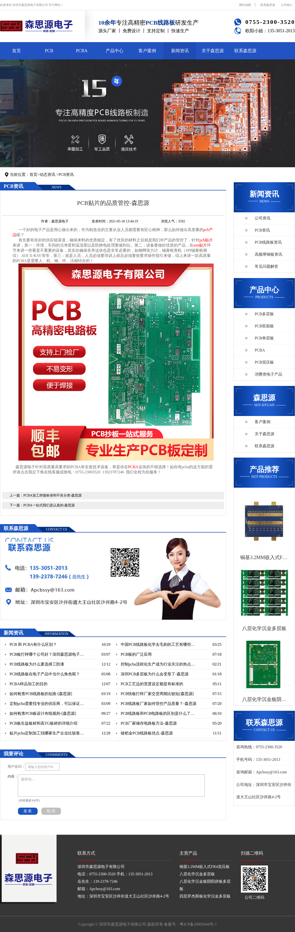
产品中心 (114, 50)
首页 (16, 50)
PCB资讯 (66, 174)
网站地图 (245, 5)
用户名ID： (16, 766)
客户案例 (147, 50)
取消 (51, 811)
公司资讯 (262, 218)
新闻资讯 (180, 50)
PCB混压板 (264, 362)
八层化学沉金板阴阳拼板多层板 (205, 885)
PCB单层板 (264, 338)
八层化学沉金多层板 (197, 874)
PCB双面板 (264, 326)
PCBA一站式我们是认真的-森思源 (49, 505)
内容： (13, 776)
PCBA (82, 50)
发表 (27, 811)
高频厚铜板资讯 (268, 254)
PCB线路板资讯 (268, 242)
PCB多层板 (264, 314)
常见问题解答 (266, 266)
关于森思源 (213, 50)
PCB (49, 50)
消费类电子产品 (268, 374)
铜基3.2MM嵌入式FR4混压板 (204, 867)
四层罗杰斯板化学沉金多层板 (205, 896)
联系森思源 (267, 5)
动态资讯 (47, 174)
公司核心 (287, 5)
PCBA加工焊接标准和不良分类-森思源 (52, 495)
